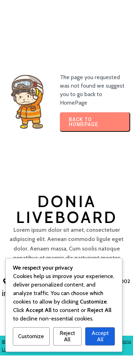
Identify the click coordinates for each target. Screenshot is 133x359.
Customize (31, 336)
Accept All (100, 336)
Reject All (67, 336)
